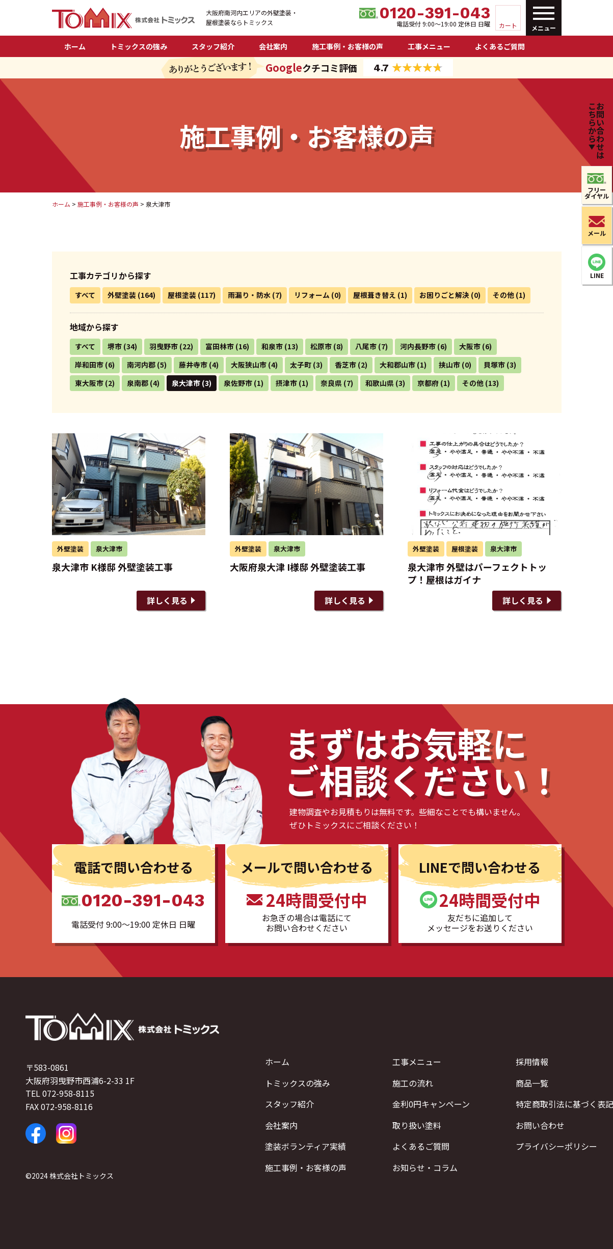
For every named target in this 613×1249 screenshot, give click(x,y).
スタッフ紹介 (213, 46)
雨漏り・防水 (249, 295)
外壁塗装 (122, 295)
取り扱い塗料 (416, 1125)
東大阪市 (89, 383)
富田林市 (219, 346)
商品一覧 (532, 1083)
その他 (503, 295)
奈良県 (331, 383)
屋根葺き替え (374, 295)
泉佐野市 (238, 383)
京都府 (428, 383)
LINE (597, 275)
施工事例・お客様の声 (347, 46)
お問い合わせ (540, 1125)
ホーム (75, 46)
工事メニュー (429, 46)
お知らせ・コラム (425, 1167)
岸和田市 (89, 364)
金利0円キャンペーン (431, 1104)
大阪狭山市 (248, 364)
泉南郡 (137, 383)
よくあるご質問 (500, 46)
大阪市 (470, 346)
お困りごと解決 (444, 295)
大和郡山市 (397, 364)
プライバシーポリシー (556, 1146)
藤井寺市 (193, 364)
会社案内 (273, 46)
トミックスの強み (138, 46)
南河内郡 (141, 364)
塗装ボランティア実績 (305, 1146)
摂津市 (286, 383)
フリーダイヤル (596, 192)
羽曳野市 (163, 346)
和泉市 (272, 346)
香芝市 (345, 364)
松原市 (321, 346)
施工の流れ (412, 1083)
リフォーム (312, 295)
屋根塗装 (182, 295)
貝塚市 (494, 364)
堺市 (115, 346)
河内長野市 (418, 346)
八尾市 (366, 346)
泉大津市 (186, 383)
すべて (85, 295)
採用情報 (532, 1062)
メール (597, 233)
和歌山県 (379, 383)
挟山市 (449, 364)
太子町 (300, 364)
